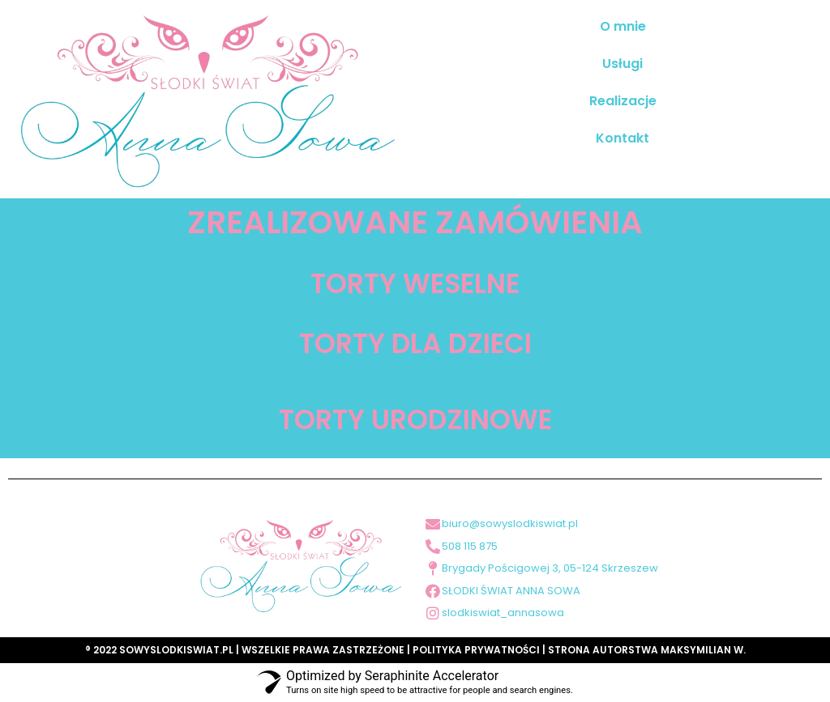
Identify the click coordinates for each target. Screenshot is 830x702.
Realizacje (623, 100)
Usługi (622, 63)
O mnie (623, 26)
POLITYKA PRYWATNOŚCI (476, 650)
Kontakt (622, 138)
